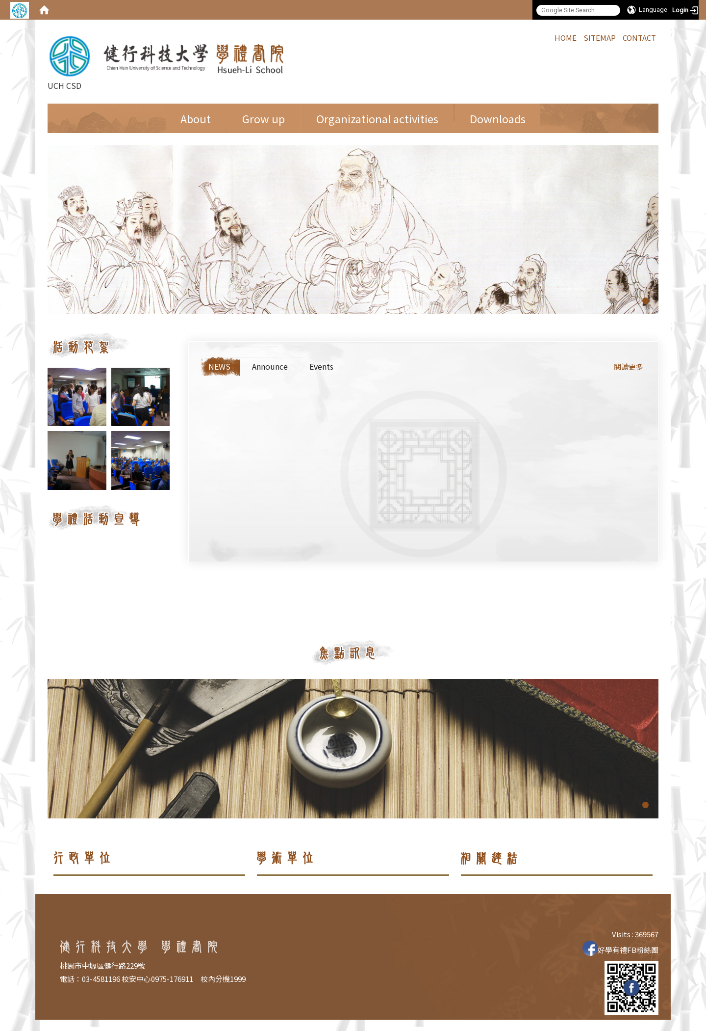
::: (549, 37)
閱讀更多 (628, 366)
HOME (566, 37)
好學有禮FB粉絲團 (620, 950)
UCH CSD (168, 61)
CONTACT (639, 37)
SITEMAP (599, 37)
